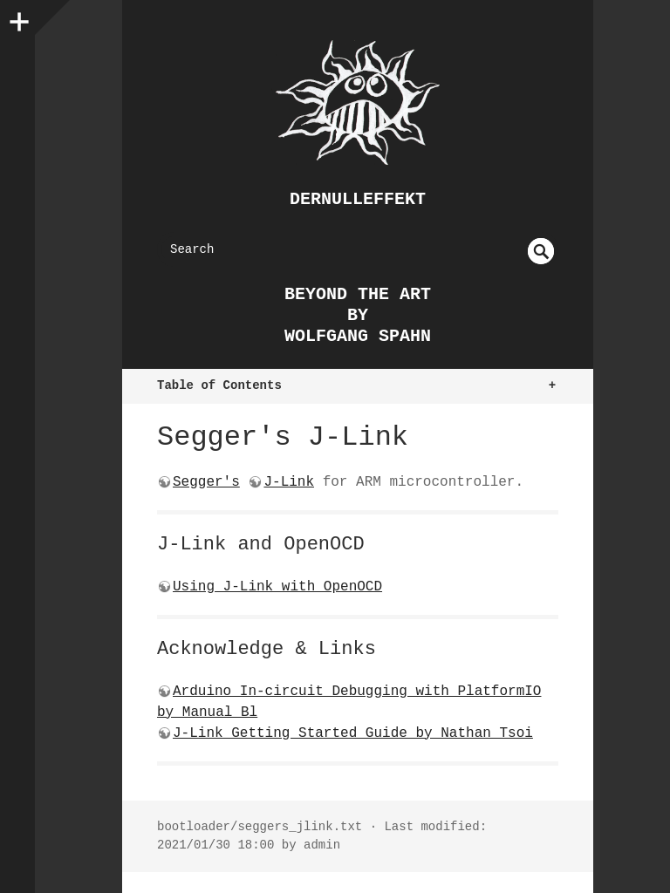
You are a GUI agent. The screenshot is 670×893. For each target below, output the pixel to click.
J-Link (288, 482)
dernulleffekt (358, 199)
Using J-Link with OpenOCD (277, 587)
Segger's (206, 482)
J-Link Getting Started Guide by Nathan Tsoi (353, 733)
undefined (541, 251)
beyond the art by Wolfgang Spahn (357, 315)
